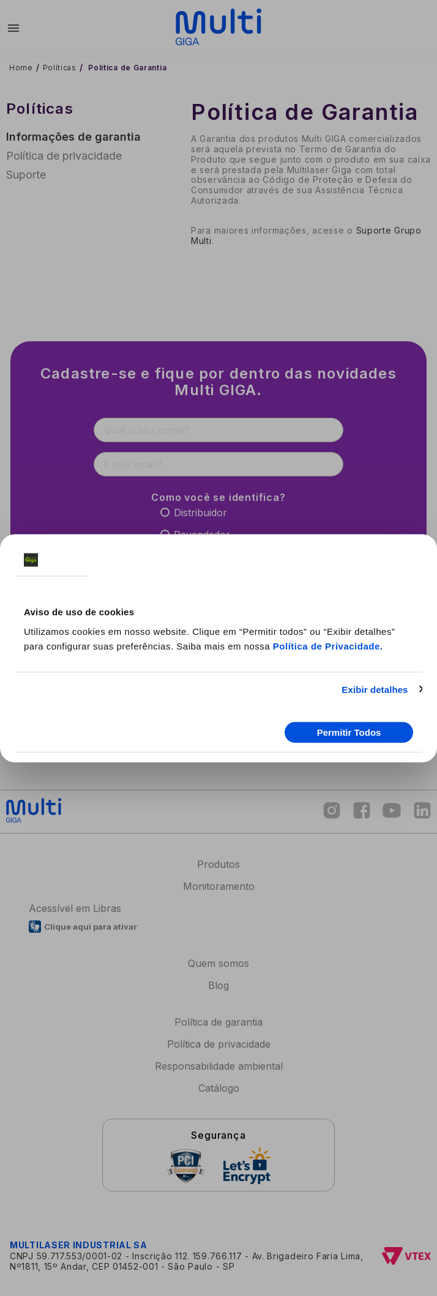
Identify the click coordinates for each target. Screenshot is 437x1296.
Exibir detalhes (375, 689)
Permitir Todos (349, 732)
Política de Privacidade (326, 645)
